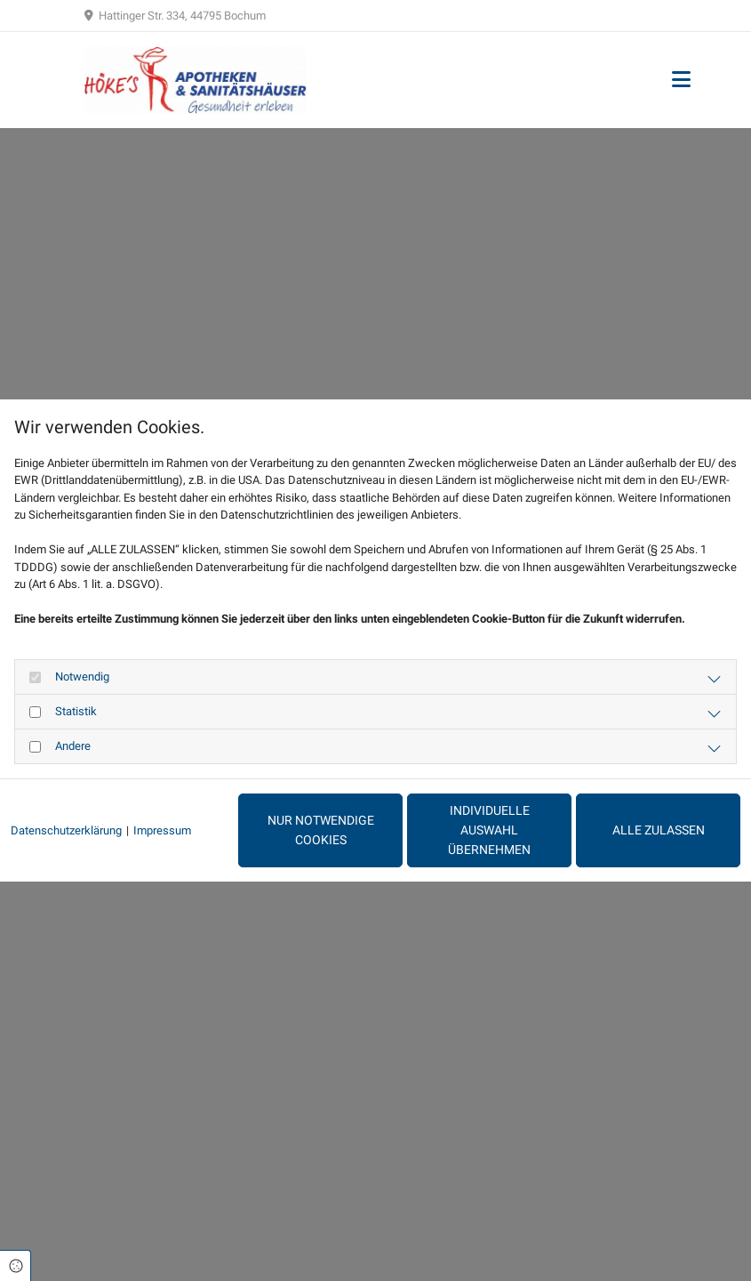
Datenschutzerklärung (66, 830)
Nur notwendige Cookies (321, 830)
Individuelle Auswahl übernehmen (489, 830)
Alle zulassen (658, 830)
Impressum (162, 830)
